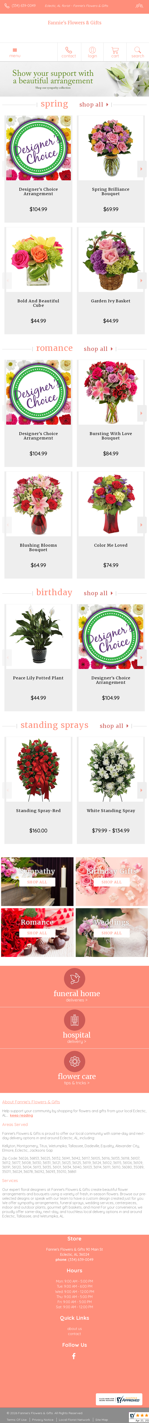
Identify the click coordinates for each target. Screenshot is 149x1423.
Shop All (91, 104)
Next (142, 169)
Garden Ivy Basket (111, 300)
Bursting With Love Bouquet (111, 436)
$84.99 (110, 453)
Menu (14, 55)
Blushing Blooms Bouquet (38, 547)
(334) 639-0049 (24, 5)
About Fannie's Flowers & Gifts (31, 1101)
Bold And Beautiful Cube (38, 303)
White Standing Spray (111, 810)
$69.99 (110, 209)
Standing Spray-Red (38, 810)
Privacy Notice (42, 1420)
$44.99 (38, 320)
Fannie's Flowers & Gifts (74, 22)
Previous (7, 169)
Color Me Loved (111, 545)
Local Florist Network (74, 1420)
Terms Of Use (17, 1420)
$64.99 (38, 565)
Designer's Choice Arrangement (38, 191)
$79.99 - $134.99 (111, 830)
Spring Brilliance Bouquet (111, 191)
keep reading (21, 1115)
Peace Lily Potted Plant (38, 677)
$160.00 (38, 830)
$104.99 (38, 209)
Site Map (101, 1420)
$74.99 (110, 565)
